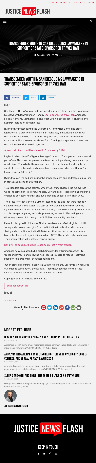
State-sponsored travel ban (60, 115)
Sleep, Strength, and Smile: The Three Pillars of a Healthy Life (42, 376)
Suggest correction (17, 285)
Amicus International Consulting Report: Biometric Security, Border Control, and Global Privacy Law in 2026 (45, 356)
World (92, 3)
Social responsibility (59, 3)
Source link (10, 300)
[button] (5, 21)
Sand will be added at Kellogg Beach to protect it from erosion (38, 245)
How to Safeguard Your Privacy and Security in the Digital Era (41, 337)
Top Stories (79, 3)
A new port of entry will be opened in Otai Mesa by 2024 (34, 150)
